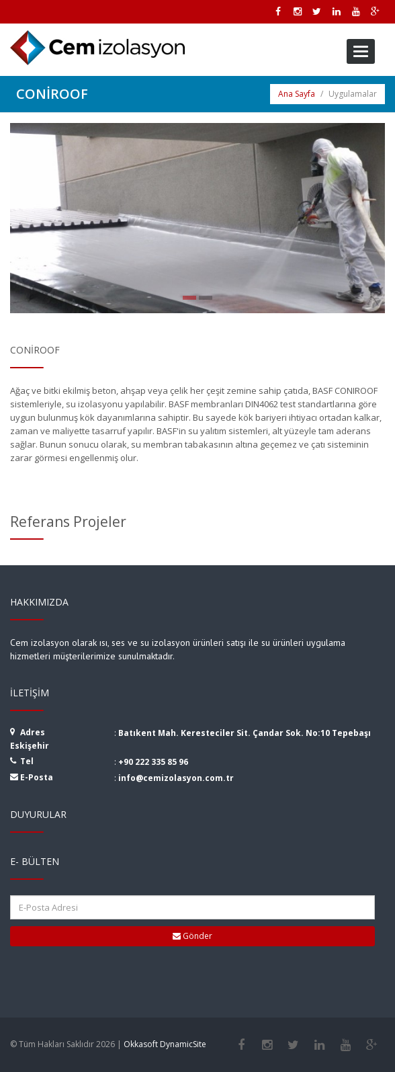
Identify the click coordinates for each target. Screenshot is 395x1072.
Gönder (192, 936)
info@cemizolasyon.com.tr (176, 778)
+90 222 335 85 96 (153, 762)
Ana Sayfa (296, 93)
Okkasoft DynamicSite (165, 1044)
